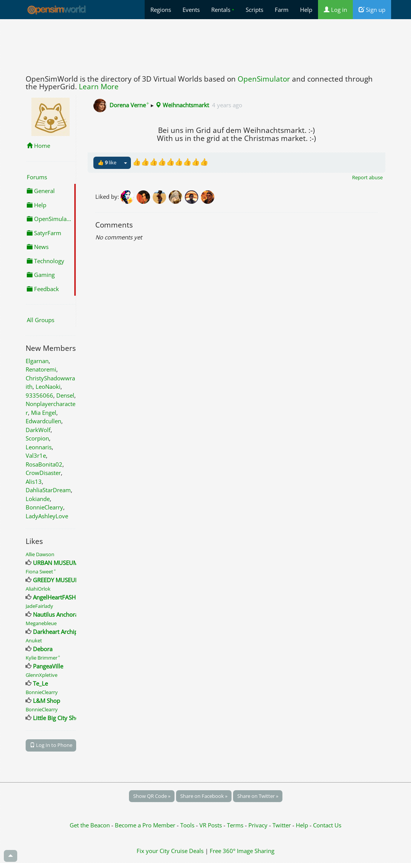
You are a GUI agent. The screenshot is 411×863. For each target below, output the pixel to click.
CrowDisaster (43, 473)
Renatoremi (41, 369)
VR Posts (211, 825)
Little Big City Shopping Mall (69, 718)
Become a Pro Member (146, 825)
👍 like (107, 162)
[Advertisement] (205, 45)
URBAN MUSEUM (55, 563)
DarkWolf (38, 430)
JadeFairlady (39, 606)
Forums (37, 177)
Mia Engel (43, 412)
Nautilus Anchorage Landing (70, 614)
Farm (282, 9)
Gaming (41, 274)
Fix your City (153, 851)
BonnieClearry (44, 507)
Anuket (34, 640)
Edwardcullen (43, 421)
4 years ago (227, 105)
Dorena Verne (129, 105)
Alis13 (34, 481)
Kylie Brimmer (43, 657)
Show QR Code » (151, 796)
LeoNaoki (48, 386)
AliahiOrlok (38, 588)
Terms (236, 825)
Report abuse (367, 177)
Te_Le (40, 683)
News (38, 247)
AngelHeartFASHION (59, 597)
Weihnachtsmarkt (182, 105)
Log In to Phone (51, 745)
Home (38, 145)
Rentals (222, 9)
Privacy (257, 825)
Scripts (254, 9)
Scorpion (37, 438)
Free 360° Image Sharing (242, 851)
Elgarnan (37, 361)
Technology (45, 261)
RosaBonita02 (44, 464)
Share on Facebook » (203, 796)
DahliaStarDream (48, 490)
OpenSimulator (264, 79)
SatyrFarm (44, 233)
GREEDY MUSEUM (56, 580)
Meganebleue (41, 623)
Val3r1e (36, 455)
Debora (42, 649)
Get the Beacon (90, 825)
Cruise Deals (187, 851)
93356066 (39, 395)
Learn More (99, 87)
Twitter (281, 825)
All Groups (40, 320)
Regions (160, 9)
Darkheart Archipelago (62, 631)
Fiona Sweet (41, 571)
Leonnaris (39, 447)
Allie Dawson (40, 554)
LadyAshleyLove (47, 516)
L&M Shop (46, 700)
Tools (188, 825)
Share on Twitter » (257, 796)
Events (191, 9)
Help (306, 9)
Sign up (372, 9)
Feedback (43, 289)
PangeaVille (48, 666)
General (41, 191)
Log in (335, 9)
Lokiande (38, 499)
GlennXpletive (41, 674)
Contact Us (327, 825)
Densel (65, 395)
